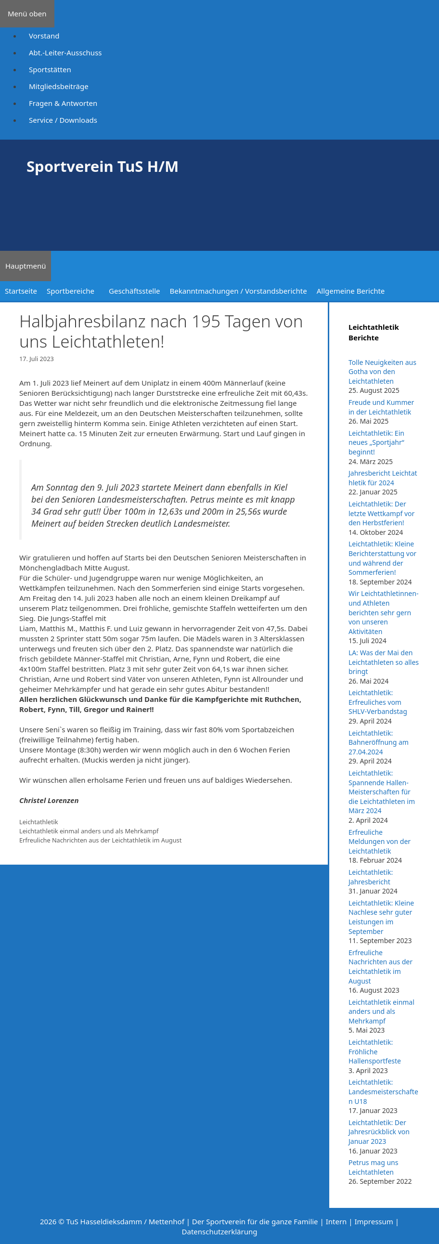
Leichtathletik (38, 821)
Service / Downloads (63, 120)
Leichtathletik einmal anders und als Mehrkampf (88, 831)
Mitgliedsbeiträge (59, 86)
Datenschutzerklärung (220, 1231)
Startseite (21, 291)
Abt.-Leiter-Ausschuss (65, 52)
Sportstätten (50, 69)
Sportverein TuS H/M (102, 166)
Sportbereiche (70, 291)
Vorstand (44, 35)
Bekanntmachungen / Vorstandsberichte (238, 291)
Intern (336, 1221)
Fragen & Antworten (63, 103)
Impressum (373, 1221)
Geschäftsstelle (134, 291)
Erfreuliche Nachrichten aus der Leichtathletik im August (100, 840)
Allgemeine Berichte (351, 291)
